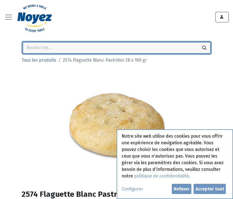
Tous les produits (39, 60)
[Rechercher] (204, 48)
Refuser (182, 189)
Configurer (132, 189)
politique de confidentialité (161, 176)
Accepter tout (209, 189)
